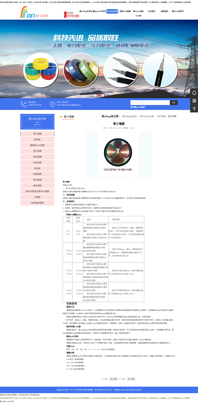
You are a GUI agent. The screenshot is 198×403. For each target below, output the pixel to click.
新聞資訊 (164, 11)
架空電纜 (37, 151)
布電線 (37, 197)
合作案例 (151, 11)
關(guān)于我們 (99, 11)
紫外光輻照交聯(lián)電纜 (37, 191)
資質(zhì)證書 (125, 11)
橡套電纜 (37, 185)
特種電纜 (37, 174)
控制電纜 (37, 162)
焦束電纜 (37, 157)
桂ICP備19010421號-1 (103, 390)
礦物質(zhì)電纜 (37, 145)
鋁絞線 (37, 168)
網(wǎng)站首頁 (85, 11)
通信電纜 (37, 180)
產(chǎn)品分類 (112, 11)
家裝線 (37, 139)
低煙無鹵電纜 (37, 203)
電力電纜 (37, 134)
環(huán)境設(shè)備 (138, 13)
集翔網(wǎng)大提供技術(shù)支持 (127, 390)
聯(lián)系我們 (177, 11)
